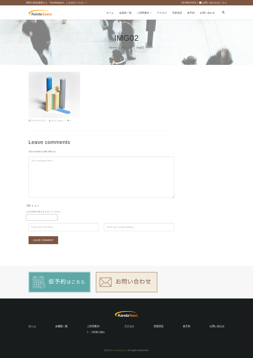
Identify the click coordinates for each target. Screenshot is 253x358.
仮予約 (191, 12)
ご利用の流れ (97, 332)
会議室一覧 (125, 12)
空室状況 (177, 12)
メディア (126, 47)
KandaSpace (120, 350)
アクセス (162, 12)
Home (113, 47)
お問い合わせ (207, 12)
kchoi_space (57, 120)
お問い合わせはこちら (214, 2)
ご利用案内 (143, 12)
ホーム (110, 12)
